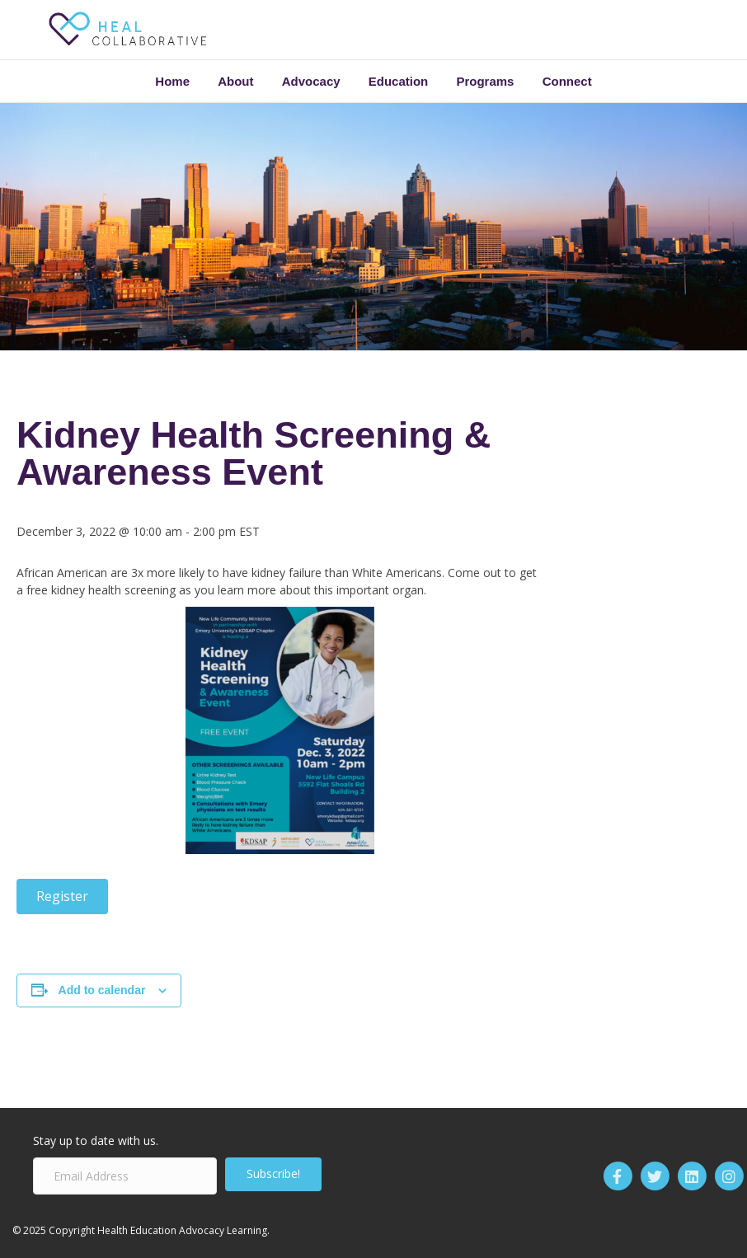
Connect (567, 81)
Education (399, 81)
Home (172, 81)
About (235, 81)
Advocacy (311, 81)
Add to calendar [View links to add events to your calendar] (102, 990)
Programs (485, 81)
